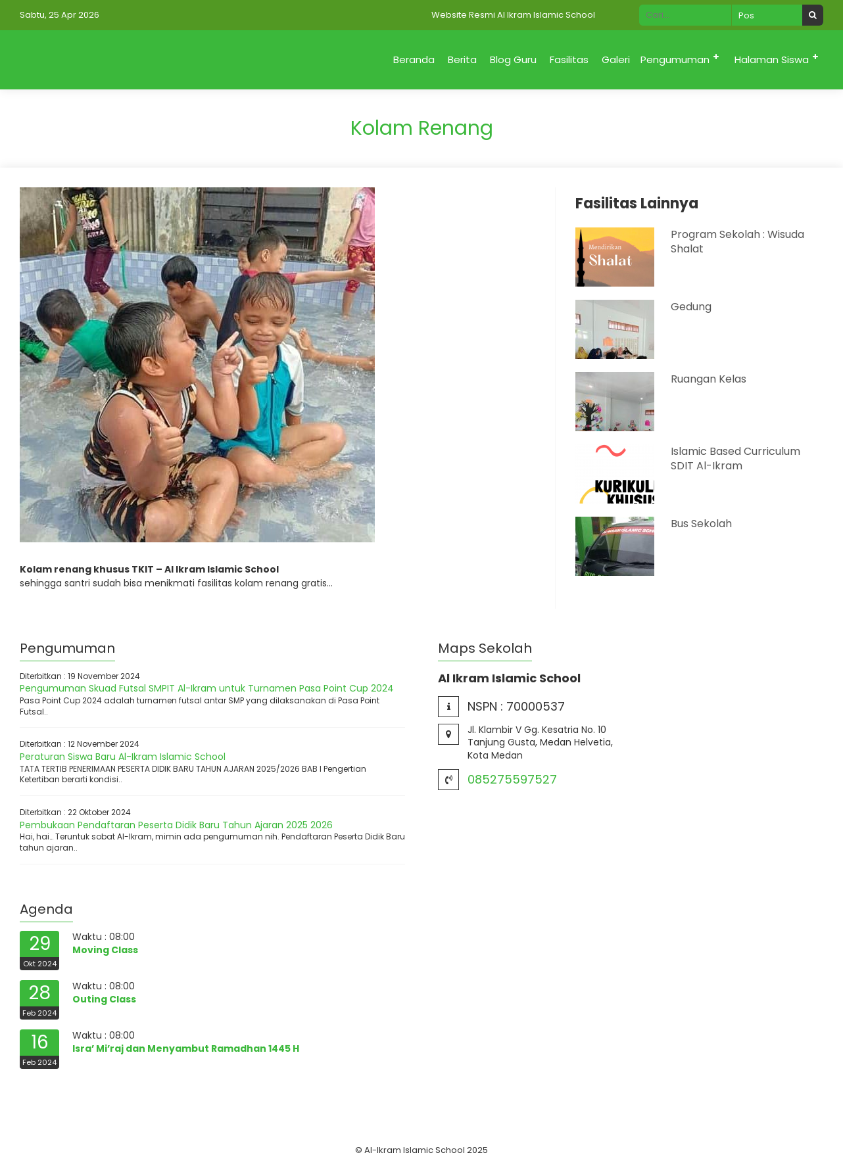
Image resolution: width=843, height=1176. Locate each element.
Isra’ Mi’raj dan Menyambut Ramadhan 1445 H (185, 1048)
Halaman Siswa (772, 59)
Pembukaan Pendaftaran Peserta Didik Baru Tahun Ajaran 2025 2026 (176, 825)
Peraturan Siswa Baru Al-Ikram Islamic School (123, 756)
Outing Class (104, 999)
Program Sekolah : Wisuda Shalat (737, 241)
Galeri (616, 59)
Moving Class (105, 949)
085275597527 (512, 779)
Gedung (691, 306)
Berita (462, 59)
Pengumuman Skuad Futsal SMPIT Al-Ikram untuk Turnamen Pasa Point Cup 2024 (207, 688)
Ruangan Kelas (708, 379)
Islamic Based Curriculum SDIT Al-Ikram (735, 458)
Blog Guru (513, 59)
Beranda (414, 59)
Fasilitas (569, 59)
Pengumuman (675, 59)
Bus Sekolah (701, 523)
